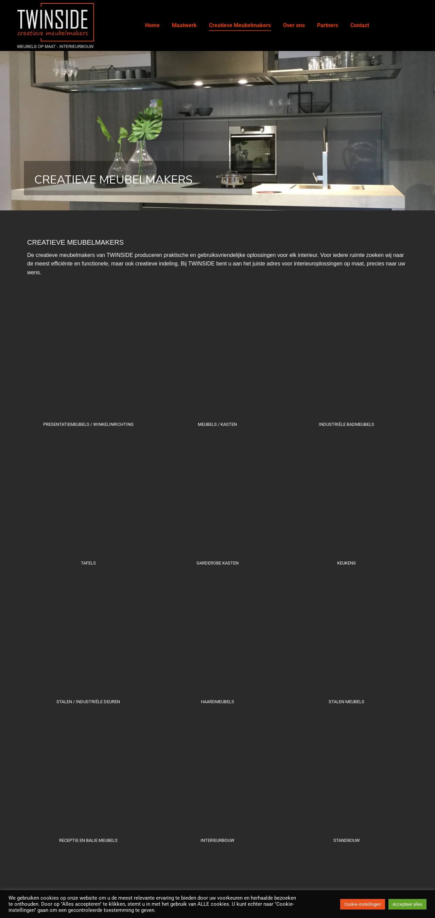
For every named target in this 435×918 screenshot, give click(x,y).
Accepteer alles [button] (407, 904)
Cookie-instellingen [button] (362, 904)
